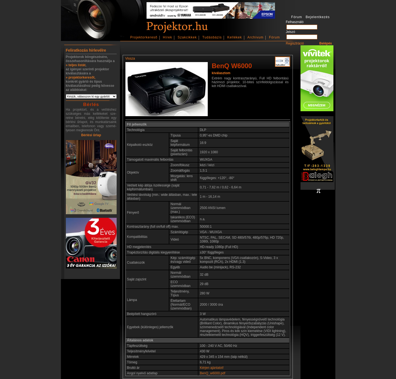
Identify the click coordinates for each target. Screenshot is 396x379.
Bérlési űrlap (91, 135)
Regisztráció (295, 43)
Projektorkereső (144, 37)
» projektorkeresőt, (81, 77)
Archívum (256, 37)
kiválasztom (221, 73)
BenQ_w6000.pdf (212, 373)
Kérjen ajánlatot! (212, 368)
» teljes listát (76, 65)
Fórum (274, 37)
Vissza (130, 58)
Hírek (167, 37)
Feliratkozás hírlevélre (86, 50)
